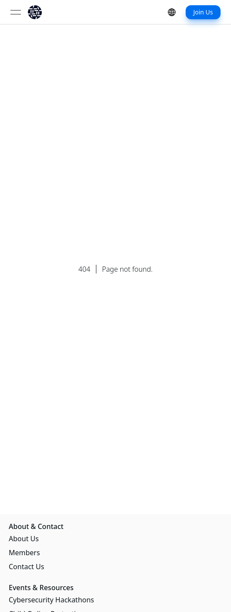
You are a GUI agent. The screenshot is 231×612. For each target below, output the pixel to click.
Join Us (203, 12)
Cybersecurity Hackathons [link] (51, 600)
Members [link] (24, 552)
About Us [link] (24, 538)
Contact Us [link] (26, 566)
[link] (35, 12)
